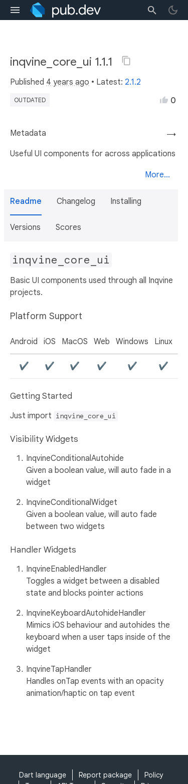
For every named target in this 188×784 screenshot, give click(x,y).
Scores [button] (68, 227)
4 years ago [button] (67, 82)
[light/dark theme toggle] (173, 10)
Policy (153, 774)
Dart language (42, 774)
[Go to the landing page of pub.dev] (65, 10)
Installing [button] (125, 201)
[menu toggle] (15, 10)
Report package (105, 774)
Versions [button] (25, 227)
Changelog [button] (76, 201)
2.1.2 (133, 82)
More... (157, 175)
